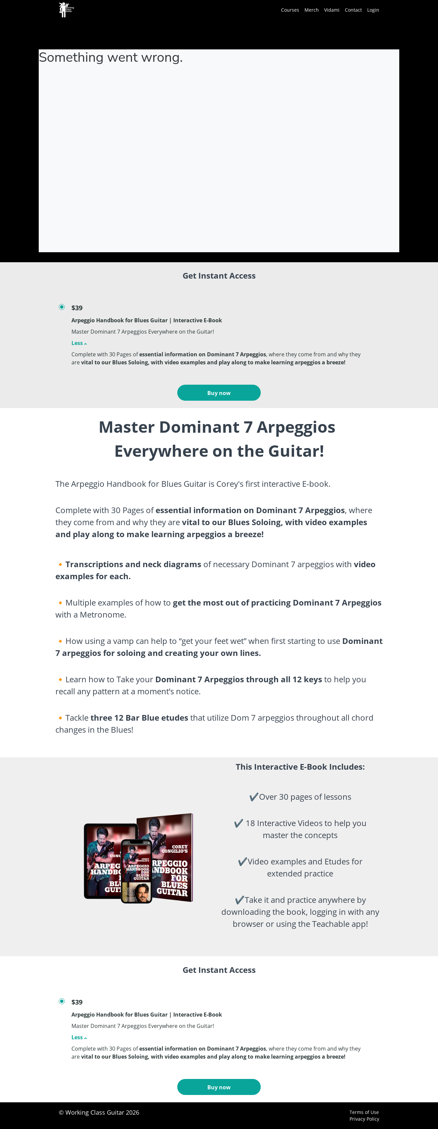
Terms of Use (364, 1112)
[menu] (327, 10)
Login (373, 10)
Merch (311, 10)
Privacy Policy (364, 1119)
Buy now (219, 393)
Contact (353, 10)
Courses (290, 10)
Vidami (332, 10)
